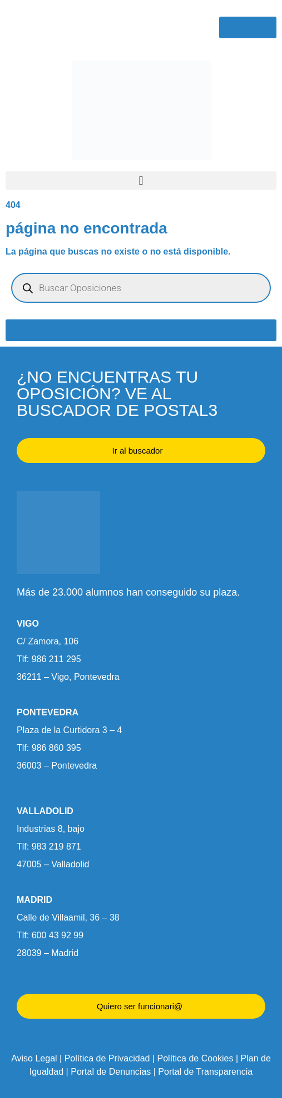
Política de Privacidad (107, 1058)
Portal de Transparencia (205, 1071)
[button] (141, 180)
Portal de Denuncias (111, 1071)
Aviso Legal (34, 1058)
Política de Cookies (195, 1058)
